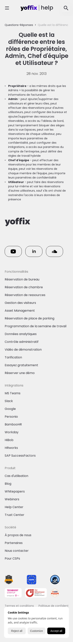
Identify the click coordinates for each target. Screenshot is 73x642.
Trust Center (14, 515)
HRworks (11, 448)
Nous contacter (17, 550)
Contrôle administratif (22, 342)
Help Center (14, 507)
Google (10, 409)
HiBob (9, 440)
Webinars (12, 499)
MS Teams (12, 393)
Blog (8, 483)
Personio (11, 416)
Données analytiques (21, 334)
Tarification (13, 357)
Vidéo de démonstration (23, 349)
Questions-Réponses (19, 25)
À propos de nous (18, 535)
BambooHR (13, 424)
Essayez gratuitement (21, 365)
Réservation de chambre (24, 287)
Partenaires (14, 543)
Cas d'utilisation (16, 476)
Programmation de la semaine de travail (35, 326)
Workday (11, 432)
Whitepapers (15, 491)
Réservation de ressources (25, 295)
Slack (9, 401)
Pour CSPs (12, 558)
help (47, 7)
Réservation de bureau (22, 279)
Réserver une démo (20, 373)
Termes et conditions (19, 606)
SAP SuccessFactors (20, 455)
